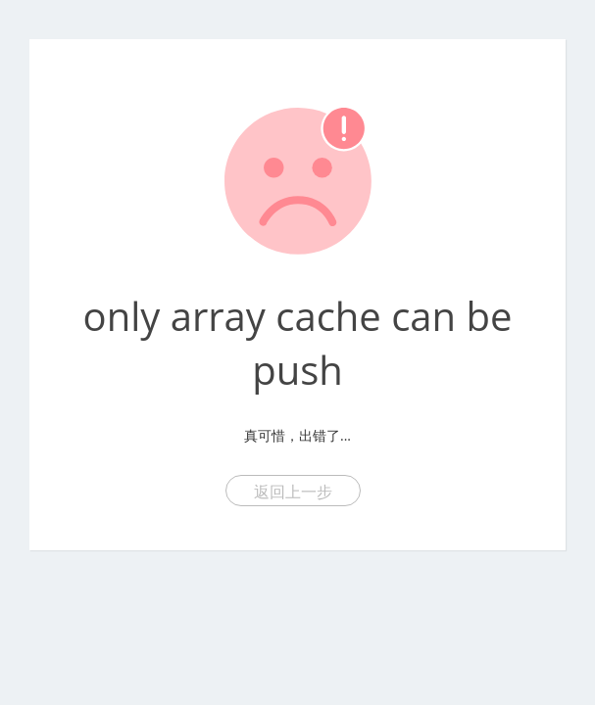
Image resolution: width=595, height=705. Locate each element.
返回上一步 (293, 491)
